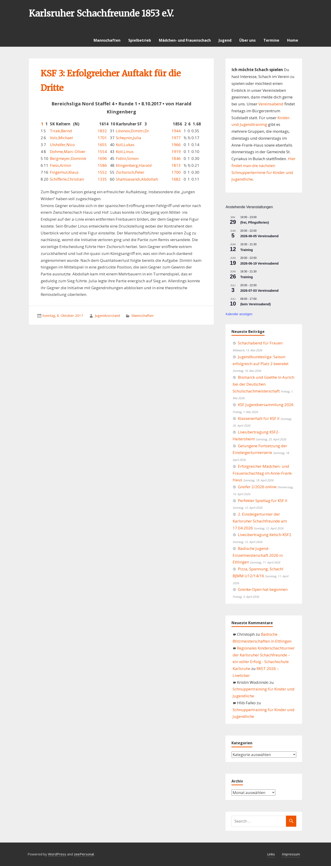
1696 (102, 158)
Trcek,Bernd (61, 130)
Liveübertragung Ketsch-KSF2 (264, 534)
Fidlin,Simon (127, 158)
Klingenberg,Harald (134, 165)
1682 (176, 179)
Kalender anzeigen (238, 314)
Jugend (225, 40)
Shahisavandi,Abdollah (137, 179)
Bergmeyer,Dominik (68, 158)
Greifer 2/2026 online (257, 486)
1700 (176, 172)
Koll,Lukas (125, 144)
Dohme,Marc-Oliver (68, 151)
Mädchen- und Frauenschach (185, 40)
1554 (102, 151)
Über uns (247, 40)
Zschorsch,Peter (130, 172)
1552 (102, 172)
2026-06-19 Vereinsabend (259, 263)
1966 (176, 144)
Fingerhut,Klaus (64, 172)
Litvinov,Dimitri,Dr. (133, 130)
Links (271, 854)
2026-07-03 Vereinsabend (259, 290)
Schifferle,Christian (67, 179)
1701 (102, 137)
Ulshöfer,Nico (62, 144)
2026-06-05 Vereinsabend (259, 236)
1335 (102, 179)
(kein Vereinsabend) (255, 304)
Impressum (291, 854)
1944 (176, 130)
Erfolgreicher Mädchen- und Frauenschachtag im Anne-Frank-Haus (263, 473)
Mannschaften (107, 40)
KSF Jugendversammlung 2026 (266, 404)
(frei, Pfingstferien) (254, 222)
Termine (271, 40)
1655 (102, 144)
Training (246, 250)
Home (292, 40)
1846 (176, 158)
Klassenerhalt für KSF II (259, 418)
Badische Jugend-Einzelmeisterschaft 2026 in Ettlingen (258, 555)
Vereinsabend (270, 104)
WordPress (57, 854)
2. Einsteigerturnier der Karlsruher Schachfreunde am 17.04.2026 (260, 521)
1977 (176, 137)
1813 (176, 165)
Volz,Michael (61, 137)
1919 (176, 151)
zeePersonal (84, 854)
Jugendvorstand (107, 315)
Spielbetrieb (139, 40)
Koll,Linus (125, 151)
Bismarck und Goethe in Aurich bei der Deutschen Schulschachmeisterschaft (263, 384)
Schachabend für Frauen (260, 343)
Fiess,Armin (60, 165)
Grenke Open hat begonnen (263, 589)
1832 (102, 130)
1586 (102, 165)
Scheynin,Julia (128, 137)
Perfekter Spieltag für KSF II (262, 500)
